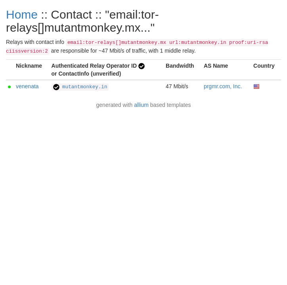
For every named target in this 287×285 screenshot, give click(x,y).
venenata (27, 86)
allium (141, 105)
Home (22, 14)
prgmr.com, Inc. (223, 86)
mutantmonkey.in (80, 87)
